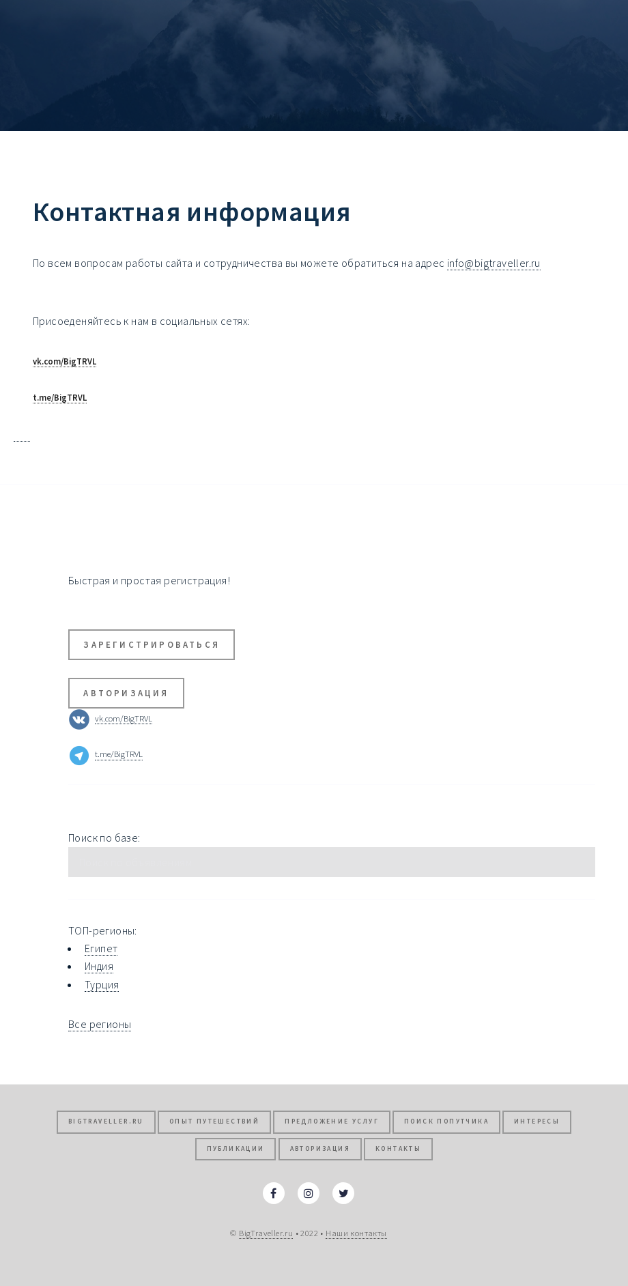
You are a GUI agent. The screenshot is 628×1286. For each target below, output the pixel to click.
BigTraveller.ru (106, 1121)
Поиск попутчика (446, 1121)
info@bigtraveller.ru (494, 263)
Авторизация (126, 692)
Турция (102, 984)
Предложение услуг (332, 1121)
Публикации (236, 1149)
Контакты (398, 1149)
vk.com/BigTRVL (64, 361)
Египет (101, 948)
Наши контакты (356, 1232)
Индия (99, 966)
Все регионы (99, 1024)
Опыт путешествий (214, 1121)
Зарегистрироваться (151, 644)
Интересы (537, 1121)
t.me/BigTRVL (60, 397)
